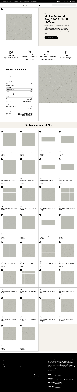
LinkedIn (34, 383)
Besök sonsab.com (52, 370)
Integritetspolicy (36, 374)
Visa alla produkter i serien (51, 37)
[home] (38, 5)
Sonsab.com (35, 1)
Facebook (35, 381)
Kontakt (34, 366)
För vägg (3, 366)
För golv (3, 364)
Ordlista (34, 372)
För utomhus (4, 362)
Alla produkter (5, 360)
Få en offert (35, 370)
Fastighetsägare (24, 5)
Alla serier (19, 360)
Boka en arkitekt (36, 368)
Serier (9, 5)
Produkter (4, 5)
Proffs (18, 5)
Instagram (35, 379)
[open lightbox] (58, 84)
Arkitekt (13, 5)
